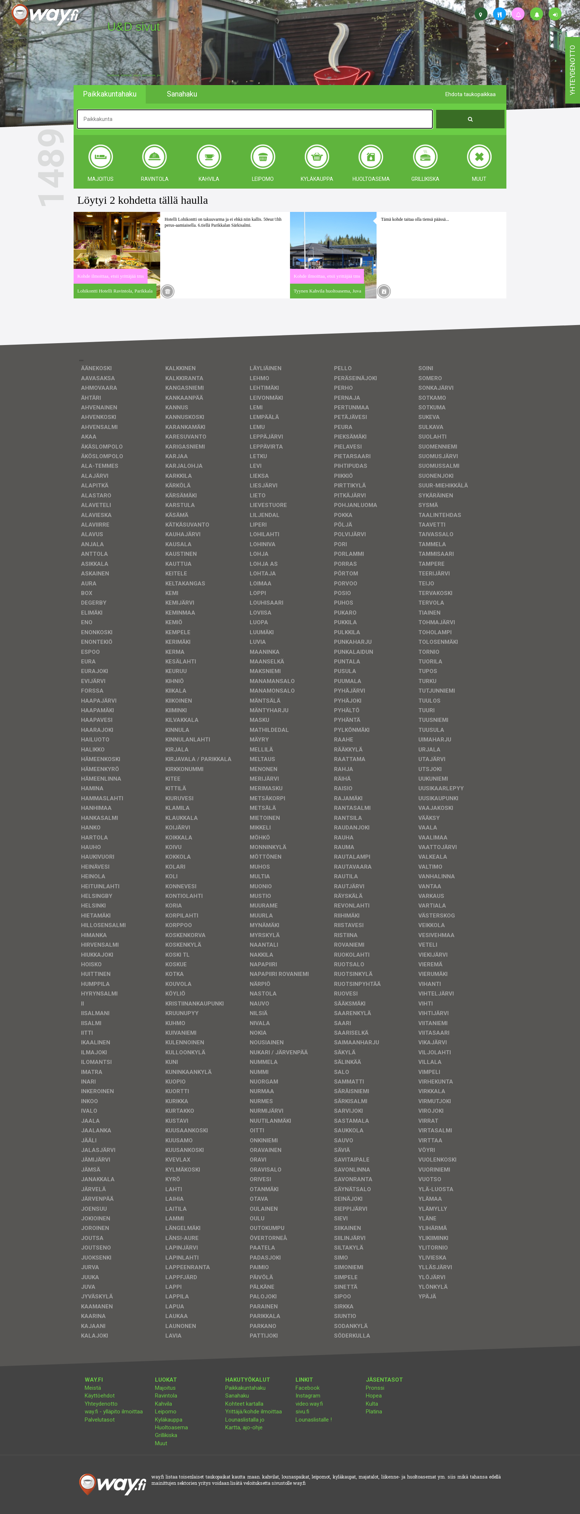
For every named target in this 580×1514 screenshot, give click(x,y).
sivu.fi (302, 1411)
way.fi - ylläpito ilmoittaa (114, 1411)
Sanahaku (237, 1395)
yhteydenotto (572, 70)
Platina (374, 1411)
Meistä (93, 1388)
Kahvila (163, 1403)
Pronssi (375, 1388)
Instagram (308, 1395)
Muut (161, 1443)
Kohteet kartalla (244, 1403)
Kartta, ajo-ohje (244, 1427)
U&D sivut (133, 26)
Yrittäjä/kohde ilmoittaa (253, 1411)
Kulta (372, 1403)
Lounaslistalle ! (314, 1419)
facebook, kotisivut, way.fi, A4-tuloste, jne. (134, 75)
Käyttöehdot (100, 1395)
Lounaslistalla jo (244, 1419)
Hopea (374, 1395)
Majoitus (165, 1388)
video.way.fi (309, 1403)
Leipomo (165, 1411)
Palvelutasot (100, 1419)
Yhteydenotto (101, 1403)
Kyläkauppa (168, 1419)
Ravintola (166, 1395)
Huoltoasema (171, 1427)
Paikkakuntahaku (245, 1388)
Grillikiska (166, 1435)
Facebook (308, 1388)
